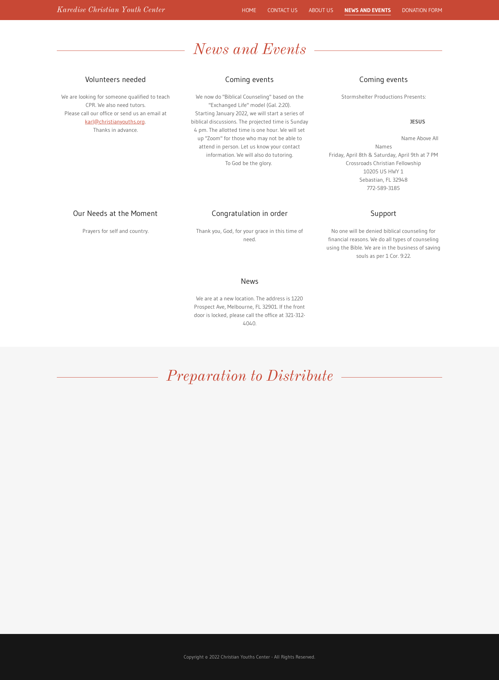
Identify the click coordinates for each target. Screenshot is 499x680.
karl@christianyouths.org (115, 121)
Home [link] (249, 10)
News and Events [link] (367, 10)
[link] (111, 10)
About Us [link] (321, 10)
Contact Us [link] (283, 10)
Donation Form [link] (422, 10)
